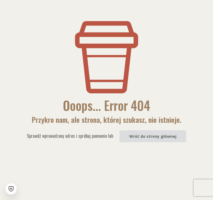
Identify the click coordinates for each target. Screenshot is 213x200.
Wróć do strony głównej (152, 136)
